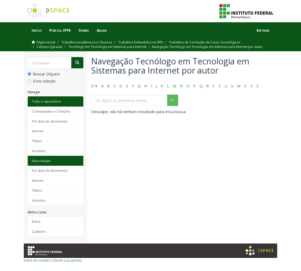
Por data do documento (50, 121)
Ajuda (102, 30)
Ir (172, 100)
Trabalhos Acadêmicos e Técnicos (86, 42)
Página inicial (45, 42)
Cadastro (39, 231)
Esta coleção (42, 81)
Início (37, 30)
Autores (38, 131)
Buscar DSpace (44, 73)
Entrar (36, 221)
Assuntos (39, 151)
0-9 (94, 86)
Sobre (84, 30)
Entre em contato (37, 260)
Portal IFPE (60, 30)
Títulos (37, 141)
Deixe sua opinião (68, 260)
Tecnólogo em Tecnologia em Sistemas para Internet (107, 47)
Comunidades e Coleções (51, 111)
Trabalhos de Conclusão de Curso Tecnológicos (204, 42)
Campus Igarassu (49, 47)
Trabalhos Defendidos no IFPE (140, 42)
